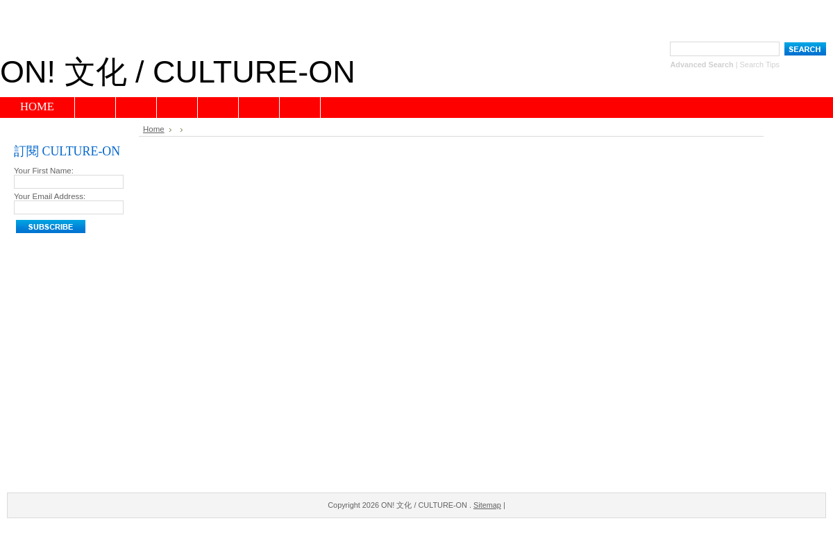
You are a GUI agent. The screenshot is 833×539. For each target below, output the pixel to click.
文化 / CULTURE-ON (177, 71)
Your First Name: (44, 170)
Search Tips (760, 64)
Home (154, 129)
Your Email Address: (49, 196)
